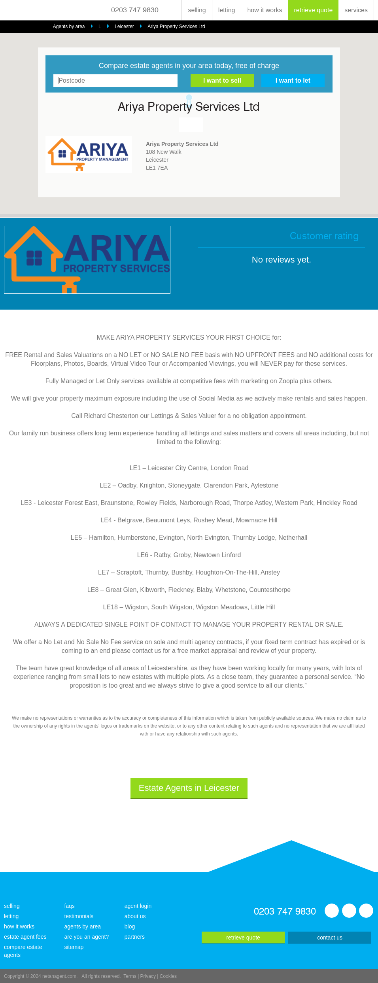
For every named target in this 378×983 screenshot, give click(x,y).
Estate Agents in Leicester (189, 788)
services (356, 10)
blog (130, 926)
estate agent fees (25, 937)
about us (135, 916)
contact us (329, 937)
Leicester (124, 26)
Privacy (148, 976)
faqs (69, 906)
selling (197, 10)
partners (135, 937)
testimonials (78, 916)
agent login (138, 906)
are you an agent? (86, 937)
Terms (129, 976)
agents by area (82, 926)
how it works (264, 10)
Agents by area (69, 26)
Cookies (168, 976)
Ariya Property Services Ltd (176, 26)
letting (226, 10)
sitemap (73, 947)
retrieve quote (313, 10)
